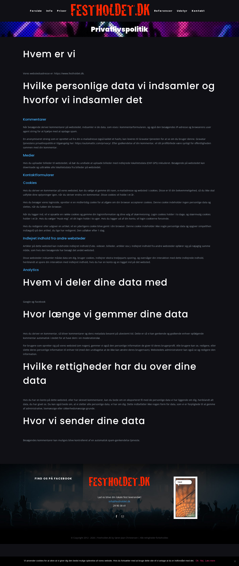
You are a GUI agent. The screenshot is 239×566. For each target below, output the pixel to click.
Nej (202, 560)
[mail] (122, 538)
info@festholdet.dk (119, 523)
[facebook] (116, 538)
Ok (197, 560)
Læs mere (210, 560)
